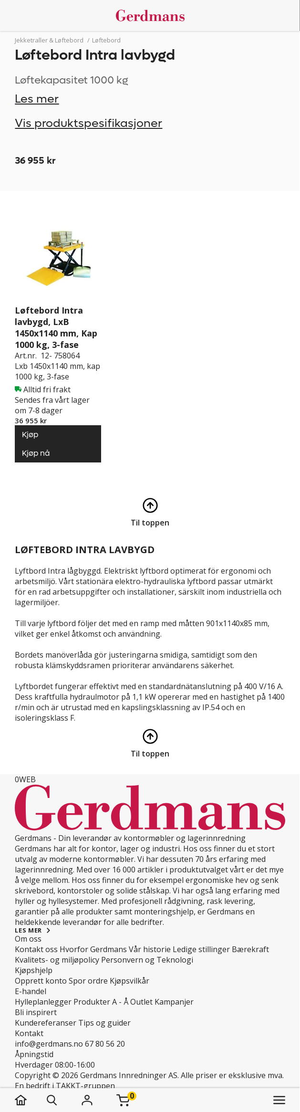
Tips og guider (104, 1023)
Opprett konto (41, 981)
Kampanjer (174, 1002)
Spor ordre (88, 981)
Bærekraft (250, 949)
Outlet (141, 1002)
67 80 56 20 (105, 1044)
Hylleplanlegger (43, 1002)
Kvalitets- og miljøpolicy (57, 960)
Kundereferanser (45, 1023)
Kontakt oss (36, 949)
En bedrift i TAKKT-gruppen (65, 1086)
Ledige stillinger (201, 949)
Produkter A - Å (100, 1002)
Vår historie (150, 949)
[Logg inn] (87, 1100)
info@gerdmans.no (49, 1044)
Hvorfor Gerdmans (93, 949)
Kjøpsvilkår (129, 981)
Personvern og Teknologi (147, 960)
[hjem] (30, 1100)
